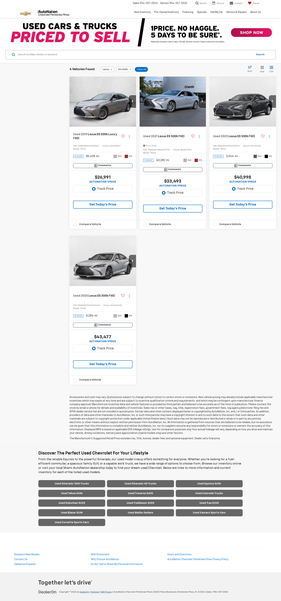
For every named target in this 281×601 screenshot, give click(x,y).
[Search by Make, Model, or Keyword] (135, 54)
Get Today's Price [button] (102, 204)
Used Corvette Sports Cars (72, 522)
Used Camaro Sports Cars (209, 513)
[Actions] (129, 136)
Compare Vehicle (90, 224)
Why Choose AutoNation (105, 559)
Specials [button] (202, 12)
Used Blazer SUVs (72, 513)
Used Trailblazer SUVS (140, 503)
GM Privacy (106, 592)
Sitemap (95, 592)
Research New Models (27, 554)
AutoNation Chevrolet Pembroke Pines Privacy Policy (197, 559)
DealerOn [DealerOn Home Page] (84, 592)
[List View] (271, 69)
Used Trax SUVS (209, 503)
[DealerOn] (47, 592)
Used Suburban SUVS (72, 503)
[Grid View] (261, 69)
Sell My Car (216, 12)
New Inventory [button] (142, 12)
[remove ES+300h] (125, 69)
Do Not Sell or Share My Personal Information (116, 564)
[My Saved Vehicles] (253, 3)
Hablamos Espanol (24, 564)
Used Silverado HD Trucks (140, 483)
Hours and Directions (179, 554)
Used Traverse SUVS (140, 493)
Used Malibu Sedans (140, 513)
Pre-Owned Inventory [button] (166, 12)
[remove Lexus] (107, 69)
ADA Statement (100, 554)
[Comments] (102, 165)
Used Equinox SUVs (209, 483)
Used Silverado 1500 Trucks (72, 483)
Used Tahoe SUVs (72, 493)
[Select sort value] (251, 69)
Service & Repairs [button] (236, 12)
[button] (132, 101)
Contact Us (21, 559)
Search (260, 54)
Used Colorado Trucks (209, 493)
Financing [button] (187, 12)
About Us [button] (255, 12)
